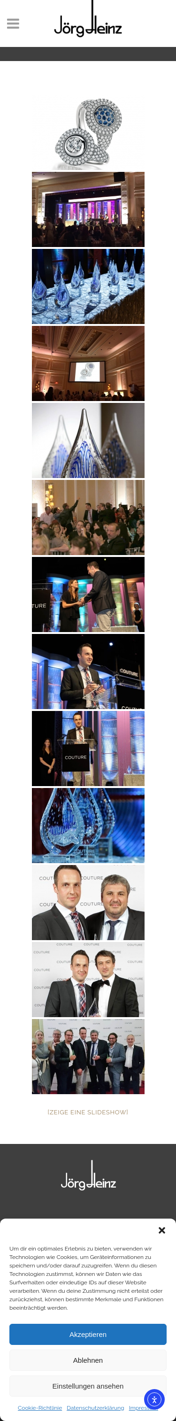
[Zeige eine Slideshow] (88, 1112)
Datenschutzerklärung (95, 1408)
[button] (162, 1230)
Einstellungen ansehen (88, 1386)
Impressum (143, 1408)
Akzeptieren (88, 1334)
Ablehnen (88, 1360)
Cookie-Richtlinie (40, 1408)
